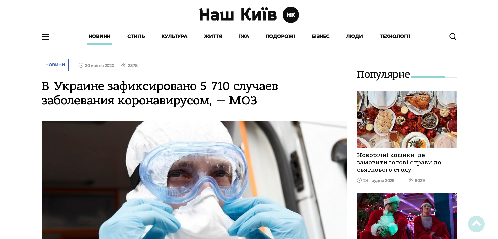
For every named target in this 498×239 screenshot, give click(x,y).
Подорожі (280, 36)
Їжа (244, 36)
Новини (99, 36)
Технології (395, 36)
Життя (213, 36)
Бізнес (320, 36)
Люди (354, 36)
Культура (174, 36)
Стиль (136, 36)
